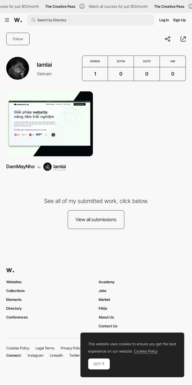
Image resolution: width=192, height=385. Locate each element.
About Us (106, 317)
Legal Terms (45, 348)
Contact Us (108, 326)
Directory (14, 308)
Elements (14, 299)
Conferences (17, 317)
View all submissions (96, 219)
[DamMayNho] (49, 124)
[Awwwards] (18, 20)
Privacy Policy (71, 348)
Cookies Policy (17, 348)
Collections (15, 290)
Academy (107, 282)
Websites (14, 282)
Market (104, 299)
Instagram (36, 355)
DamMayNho (20, 167)
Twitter (74, 355)
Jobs (102, 290)
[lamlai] (54, 167)
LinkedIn (56, 355)
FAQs (103, 308)
